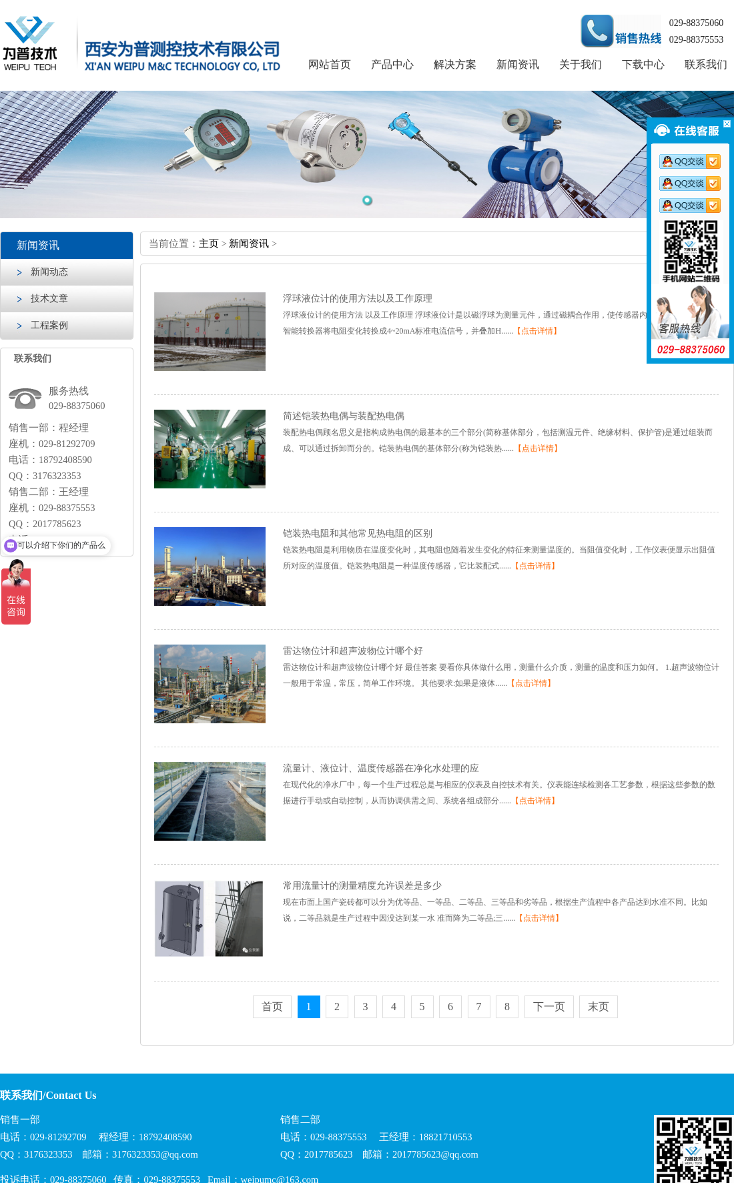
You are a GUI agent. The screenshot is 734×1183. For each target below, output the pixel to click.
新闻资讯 (517, 64)
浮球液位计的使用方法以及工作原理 (357, 299)
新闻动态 (49, 272)
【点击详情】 (537, 331)
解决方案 (455, 64)
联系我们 (706, 64)
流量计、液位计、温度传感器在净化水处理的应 (381, 768)
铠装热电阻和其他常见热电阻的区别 (357, 533)
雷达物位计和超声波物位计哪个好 (353, 651)
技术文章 (49, 299)
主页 (209, 243)
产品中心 (392, 64)
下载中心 (643, 64)
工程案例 (49, 325)
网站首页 (329, 64)
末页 (598, 1006)
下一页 (549, 1006)
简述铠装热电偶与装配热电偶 (343, 416)
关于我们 (580, 64)
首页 (272, 1006)
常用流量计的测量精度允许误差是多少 (362, 886)
